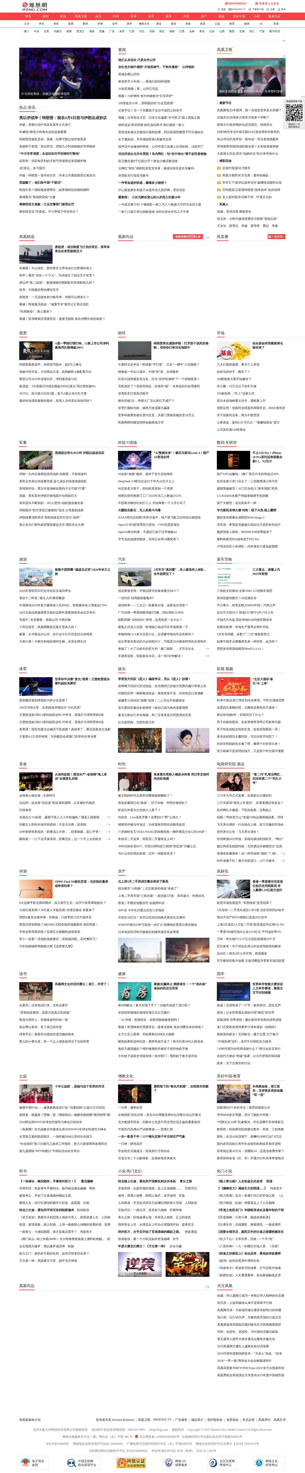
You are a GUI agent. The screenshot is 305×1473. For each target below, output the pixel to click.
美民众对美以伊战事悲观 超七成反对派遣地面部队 (53, 481)
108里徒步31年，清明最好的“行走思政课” (146, 103)
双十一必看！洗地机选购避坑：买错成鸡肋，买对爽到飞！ (58, 939)
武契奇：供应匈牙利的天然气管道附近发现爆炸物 (52, 160)
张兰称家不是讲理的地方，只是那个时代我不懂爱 (250, 751)
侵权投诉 (178, 1429)
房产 (204, 16)
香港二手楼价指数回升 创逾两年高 (141, 903)
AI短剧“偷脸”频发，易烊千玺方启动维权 (145, 474)
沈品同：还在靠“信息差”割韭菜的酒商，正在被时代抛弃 (57, 802)
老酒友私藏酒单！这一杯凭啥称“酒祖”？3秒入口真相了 (254, 853)
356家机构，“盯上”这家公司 (236, 393)
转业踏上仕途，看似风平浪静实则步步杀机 (147, 1181)
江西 (181, 31)
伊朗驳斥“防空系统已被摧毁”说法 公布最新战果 (51, 510)
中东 (36, 31)
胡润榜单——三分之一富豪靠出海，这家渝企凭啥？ (153, 605)
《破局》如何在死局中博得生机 (238, 1260)
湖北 (161, 31)
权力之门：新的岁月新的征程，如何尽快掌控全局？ (54, 1253)
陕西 (232, 31)
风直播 (222, 236)
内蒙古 (58, 31)
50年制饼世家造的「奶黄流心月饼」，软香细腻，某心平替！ (60, 831)
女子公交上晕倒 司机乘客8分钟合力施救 (146, 1034)
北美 (46, 31)
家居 (202, 23)
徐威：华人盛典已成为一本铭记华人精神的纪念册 (250, 1295)
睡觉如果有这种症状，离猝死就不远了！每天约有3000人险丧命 (160, 1041)
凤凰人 (223, 204)
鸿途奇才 (86, 1231)
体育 (151, 16)
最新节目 (225, 103)
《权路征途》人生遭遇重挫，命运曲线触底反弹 (249, 1275)
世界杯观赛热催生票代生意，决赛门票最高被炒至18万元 (156, 415)
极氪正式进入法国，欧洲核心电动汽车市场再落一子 (153, 627)
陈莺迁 (233, 225)
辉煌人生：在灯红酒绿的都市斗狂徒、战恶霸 (49, 1202)
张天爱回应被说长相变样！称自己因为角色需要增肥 (153, 707)
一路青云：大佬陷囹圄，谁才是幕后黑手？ (48, 1231)
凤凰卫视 (81, 16)
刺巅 (71, 1246)
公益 (217, 23)
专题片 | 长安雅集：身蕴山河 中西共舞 (45, 619)
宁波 (262, 31)
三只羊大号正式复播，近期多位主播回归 (244, 795)
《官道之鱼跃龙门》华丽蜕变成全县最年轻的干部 (250, 1210)
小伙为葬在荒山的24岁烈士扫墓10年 (156, 197)
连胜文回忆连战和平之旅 (235, 91)
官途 (182, 1195)
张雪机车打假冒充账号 (133, 175)
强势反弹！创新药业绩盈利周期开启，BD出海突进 (251, 408)
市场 (220, 333)
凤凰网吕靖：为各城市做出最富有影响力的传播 (249, 1310)
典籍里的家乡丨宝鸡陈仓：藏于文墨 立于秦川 (248, 1034)
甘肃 (242, 31)
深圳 (122, 31)
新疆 (69, 31)
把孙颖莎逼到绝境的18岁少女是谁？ (43, 700)
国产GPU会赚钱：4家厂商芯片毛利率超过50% (248, 474)
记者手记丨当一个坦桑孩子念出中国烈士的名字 (150, 110)
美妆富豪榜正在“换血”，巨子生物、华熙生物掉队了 (153, 802)
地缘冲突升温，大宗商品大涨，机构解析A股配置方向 (55, 371)
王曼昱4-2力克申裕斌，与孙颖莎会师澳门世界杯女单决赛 (57, 736)
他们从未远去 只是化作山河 (137, 60)
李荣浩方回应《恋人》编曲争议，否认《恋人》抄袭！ (154, 679)
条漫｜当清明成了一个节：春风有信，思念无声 (249, 1005)
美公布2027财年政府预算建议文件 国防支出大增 (51, 524)
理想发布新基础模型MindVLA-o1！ (240, 648)
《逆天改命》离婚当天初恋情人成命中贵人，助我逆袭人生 (58, 1217)
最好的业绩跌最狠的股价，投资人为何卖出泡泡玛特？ (55, 400)
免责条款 (232, 1419)
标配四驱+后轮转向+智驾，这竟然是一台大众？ (150, 619)
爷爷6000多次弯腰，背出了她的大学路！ (244, 1114)
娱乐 (98, 16)
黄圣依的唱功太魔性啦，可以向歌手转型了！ (247, 736)
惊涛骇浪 (83, 1210)
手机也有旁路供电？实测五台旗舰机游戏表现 (49, 931)
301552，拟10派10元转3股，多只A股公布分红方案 (53, 393)
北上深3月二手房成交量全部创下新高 (143, 881)
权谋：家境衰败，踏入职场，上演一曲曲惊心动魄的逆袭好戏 (60, 1224)
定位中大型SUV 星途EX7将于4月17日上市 (245, 612)
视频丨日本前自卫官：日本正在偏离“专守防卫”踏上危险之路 (159, 117)
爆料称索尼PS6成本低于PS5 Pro (238, 539)
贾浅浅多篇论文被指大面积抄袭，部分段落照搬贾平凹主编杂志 (161, 132)
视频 (221, 16)
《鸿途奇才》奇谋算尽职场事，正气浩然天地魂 (249, 1268)
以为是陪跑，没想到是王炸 (136, 722)
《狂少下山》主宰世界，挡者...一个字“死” (245, 1239)
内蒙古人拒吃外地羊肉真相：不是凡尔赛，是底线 (52, 824)
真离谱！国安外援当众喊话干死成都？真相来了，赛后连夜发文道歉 (65, 729)
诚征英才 (197, 1419)
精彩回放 (225, 160)
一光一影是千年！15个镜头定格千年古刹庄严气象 (151, 1136)
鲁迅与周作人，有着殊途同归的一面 (43, 1019)
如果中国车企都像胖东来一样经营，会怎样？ (247, 641)
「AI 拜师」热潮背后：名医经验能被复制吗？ (149, 1019)
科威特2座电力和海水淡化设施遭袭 (42, 132)
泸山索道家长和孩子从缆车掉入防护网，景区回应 (151, 190)
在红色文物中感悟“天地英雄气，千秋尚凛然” (148, 67)
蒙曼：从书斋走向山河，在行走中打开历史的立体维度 (55, 634)
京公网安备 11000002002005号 (159, 1436)
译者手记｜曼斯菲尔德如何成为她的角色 (46, 1034)
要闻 (122, 50)
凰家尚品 (274, 16)
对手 (176, 1239)
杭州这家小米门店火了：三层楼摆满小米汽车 (247, 481)
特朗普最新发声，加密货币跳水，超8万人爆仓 (50, 364)
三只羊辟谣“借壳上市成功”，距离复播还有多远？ (250, 802)
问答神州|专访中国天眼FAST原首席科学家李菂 (248, 132)
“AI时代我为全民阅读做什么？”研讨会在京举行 (249, 1048)
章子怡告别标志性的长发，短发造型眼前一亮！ (249, 729)
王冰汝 (221, 225)
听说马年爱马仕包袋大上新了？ (139, 810)
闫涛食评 (25, 810)
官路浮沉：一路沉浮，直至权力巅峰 (142, 1210)
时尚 (116, 16)
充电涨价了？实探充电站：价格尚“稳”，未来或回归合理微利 (159, 386)
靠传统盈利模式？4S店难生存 (237, 598)
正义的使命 (183, 1217)
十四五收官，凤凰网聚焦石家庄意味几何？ (48, 627)
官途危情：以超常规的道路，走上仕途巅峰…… (150, 1188)
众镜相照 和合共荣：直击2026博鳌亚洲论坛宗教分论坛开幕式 (159, 1114)
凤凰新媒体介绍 (30, 1419)
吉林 (192, 31)
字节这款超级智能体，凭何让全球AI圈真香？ (148, 539)
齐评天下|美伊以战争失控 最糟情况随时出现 (252, 182)
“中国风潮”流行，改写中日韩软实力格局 (244, 1041)
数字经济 (274, 31)
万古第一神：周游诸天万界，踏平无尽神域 (48, 1260)
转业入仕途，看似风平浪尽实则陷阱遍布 (46, 1210)
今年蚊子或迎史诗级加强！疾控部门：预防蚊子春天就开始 (157, 1056)
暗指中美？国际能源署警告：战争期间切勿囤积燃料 (54, 189)
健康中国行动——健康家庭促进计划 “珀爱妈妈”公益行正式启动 (62, 1107)
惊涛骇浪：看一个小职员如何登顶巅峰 (144, 1239)
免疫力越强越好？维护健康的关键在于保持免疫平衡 (153, 1048)
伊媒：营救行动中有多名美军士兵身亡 (45, 124)
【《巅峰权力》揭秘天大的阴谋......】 (242, 1188)
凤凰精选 (26, 236)
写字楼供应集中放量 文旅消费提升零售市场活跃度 (251, 960)
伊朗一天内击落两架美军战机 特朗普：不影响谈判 (53, 474)
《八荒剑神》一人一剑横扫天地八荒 (241, 1246)
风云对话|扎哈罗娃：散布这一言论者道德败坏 (248, 139)
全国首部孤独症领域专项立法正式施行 (144, 1012)
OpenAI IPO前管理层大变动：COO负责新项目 (149, 524)
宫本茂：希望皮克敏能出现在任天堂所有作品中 (249, 524)
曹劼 (266, 225)
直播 (26, 23)
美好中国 (239, 16)
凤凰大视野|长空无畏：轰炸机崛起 (245, 175)
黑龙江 (81, 31)
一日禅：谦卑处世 (130, 1107)
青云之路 (186, 1181)
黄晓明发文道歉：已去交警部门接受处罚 (46, 204)
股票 (70, 23)
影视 (220, 669)
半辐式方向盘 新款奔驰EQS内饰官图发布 (244, 619)
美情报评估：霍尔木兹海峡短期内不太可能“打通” (52, 488)
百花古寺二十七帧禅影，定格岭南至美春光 (147, 1158)
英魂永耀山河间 (129, 74)
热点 (23, 107)
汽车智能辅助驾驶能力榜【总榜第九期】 (46, 946)
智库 (56, 23)
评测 (100, 23)
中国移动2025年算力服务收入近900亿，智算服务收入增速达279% (63, 605)
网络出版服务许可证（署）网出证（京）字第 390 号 (97, 1436)
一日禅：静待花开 (130, 1143)
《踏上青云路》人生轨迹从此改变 (240, 1181)
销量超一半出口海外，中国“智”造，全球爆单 (148, 371)
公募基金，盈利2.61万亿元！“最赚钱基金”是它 (248, 422)
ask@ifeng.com (158, 1429)
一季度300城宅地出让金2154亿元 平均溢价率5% (249, 931)
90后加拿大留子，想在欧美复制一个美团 (145, 488)
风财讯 (222, 871)
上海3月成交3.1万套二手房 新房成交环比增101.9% (250, 924)
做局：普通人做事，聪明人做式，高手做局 (147, 1195)
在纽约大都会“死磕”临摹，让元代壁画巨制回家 (248, 1056)
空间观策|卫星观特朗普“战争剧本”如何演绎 (251, 189)
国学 (129, 23)
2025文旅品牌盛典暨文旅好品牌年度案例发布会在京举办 (57, 612)
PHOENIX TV (239, 9)
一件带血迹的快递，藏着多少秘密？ (142, 182)
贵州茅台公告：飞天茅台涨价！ (238, 831)
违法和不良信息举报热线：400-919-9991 (118, 1429)
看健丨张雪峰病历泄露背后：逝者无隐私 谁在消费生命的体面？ (62, 318)
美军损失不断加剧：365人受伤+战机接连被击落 (51, 503)
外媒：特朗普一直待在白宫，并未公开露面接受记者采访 (57, 175)
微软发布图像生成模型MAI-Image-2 (240, 517)
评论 (41, 23)
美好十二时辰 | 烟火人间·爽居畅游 (42, 598)
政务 (169, 16)
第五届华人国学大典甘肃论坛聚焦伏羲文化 (246, 1339)
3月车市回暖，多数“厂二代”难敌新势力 (243, 634)
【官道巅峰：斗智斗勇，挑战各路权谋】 (244, 1217)
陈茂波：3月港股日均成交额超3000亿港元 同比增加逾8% (57, 386)
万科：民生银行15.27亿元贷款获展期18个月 (246, 939)
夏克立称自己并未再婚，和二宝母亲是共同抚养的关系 (154, 715)
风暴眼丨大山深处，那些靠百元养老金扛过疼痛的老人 (55, 268)
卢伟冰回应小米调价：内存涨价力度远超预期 (247, 546)
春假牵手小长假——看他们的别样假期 (144, 81)
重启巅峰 (87, 1181)
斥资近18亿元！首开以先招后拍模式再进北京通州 (151, 917)
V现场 (132, 442)
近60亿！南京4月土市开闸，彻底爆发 (242, 953)
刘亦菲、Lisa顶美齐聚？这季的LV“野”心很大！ (150, 817)
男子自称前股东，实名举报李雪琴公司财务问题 (249, 722)
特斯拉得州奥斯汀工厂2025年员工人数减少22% (149, 495)
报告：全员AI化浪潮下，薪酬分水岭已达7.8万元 (249, 1136)
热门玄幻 (134, 1171)
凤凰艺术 (280, 1419)
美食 (188, 23)
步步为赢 (176, 1246)
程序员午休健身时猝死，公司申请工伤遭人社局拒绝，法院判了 (161, 146)
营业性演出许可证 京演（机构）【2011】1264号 (184, 1450)
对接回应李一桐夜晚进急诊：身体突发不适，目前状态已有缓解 (160, 693)
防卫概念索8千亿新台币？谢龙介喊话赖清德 (148, 161)
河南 (152, 31)
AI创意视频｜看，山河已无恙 (138, 88)
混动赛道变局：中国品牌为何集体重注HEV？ (148, 590)
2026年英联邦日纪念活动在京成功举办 (45, 590)
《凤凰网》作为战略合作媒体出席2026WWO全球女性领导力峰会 (62, 1129)
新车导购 (224, 559)
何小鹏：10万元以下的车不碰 (236, 386)
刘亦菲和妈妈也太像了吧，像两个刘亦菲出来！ (249, 743)
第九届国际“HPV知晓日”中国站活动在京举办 (49, 1151)
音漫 (276, 23)
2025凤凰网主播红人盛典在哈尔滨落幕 (243, 1346)
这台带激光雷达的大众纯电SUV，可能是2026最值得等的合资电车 (162, 641)
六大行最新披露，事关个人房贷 (238, 364)
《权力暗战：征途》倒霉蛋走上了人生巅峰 (246, 1202)
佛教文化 (144, 23)
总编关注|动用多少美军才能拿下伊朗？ (243, 117)
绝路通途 (191, 1231)
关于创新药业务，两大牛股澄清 (238, 415)
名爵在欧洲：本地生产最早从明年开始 (243, 627)
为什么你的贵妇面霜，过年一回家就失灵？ (147, 853)
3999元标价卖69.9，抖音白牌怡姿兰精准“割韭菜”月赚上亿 (157, 846)
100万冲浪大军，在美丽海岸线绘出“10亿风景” (50, 707)
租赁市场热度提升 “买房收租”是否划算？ (244, 902)
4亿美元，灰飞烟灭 (32, 168)
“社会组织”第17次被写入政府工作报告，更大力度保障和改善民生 (63, 1143)
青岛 (202, 31)
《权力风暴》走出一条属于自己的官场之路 (246, 1195)
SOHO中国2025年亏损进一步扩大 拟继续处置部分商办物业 (157, 924)
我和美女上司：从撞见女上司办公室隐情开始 (148, 1224)
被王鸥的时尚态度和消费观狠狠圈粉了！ (145, 795)
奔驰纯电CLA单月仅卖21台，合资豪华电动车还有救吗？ (156, 634)
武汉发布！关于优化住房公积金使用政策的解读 (249, 946)
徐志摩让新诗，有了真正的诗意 (40, 1027)
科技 (63, 16)
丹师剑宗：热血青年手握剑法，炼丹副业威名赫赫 (52, 1188)
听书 (23, 1171)
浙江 (252, 31)
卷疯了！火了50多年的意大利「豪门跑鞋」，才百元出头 (156, 648)
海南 (91, 31)
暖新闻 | (123, 197)
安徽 (102, 31)
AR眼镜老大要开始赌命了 (234, 379)
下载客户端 (258, 9)
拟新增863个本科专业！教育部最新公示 (243, 1107)
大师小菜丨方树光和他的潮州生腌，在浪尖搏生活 (52, 641)
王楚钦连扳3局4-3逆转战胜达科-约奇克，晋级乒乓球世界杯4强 (61, 714)
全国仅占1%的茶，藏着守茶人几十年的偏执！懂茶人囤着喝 (59, 817)
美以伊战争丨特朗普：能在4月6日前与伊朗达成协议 (63, 118)
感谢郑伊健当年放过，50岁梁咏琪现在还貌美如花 (151, 824)
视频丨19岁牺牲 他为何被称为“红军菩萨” (145, 96)
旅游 (173, 23)
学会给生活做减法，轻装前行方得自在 (144, 1151)
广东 (112, 31)
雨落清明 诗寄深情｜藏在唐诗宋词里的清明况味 (249, 1019)
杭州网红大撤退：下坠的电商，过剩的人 (244, 810)
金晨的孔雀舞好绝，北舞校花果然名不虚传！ (247, 707)
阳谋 (269, 1181)
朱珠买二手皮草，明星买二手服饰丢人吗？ (147, 839)
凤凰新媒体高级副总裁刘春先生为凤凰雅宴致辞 (249, 1324)
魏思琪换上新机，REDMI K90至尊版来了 (244, 532)
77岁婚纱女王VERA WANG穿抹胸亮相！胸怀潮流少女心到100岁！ (163, 831)
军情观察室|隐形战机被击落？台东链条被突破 (248, 146)
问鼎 (86, 1202)
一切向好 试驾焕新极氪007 (136, 598)
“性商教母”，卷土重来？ (35, 311)
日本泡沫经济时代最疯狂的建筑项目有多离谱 (148, 932)
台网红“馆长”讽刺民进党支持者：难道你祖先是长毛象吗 (156, 168)
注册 (272, 9)
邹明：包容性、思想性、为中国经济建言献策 (247, 1331)
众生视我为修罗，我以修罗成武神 (42, 1246)
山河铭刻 (188, 67)
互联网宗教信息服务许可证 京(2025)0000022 (118, 1450)
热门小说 (224, 1171)
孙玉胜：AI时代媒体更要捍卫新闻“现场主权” (247, 218)
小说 (257, 16)
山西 (222, 31)
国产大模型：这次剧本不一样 (236, 503)
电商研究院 (226, 764)
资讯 (28, 16)
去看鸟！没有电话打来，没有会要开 (43, 1005)
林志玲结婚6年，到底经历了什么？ (240, 714)
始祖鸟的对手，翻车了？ (233, 371)
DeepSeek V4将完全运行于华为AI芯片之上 (146, 481)
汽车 (186, 16)
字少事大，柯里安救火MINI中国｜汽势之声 (246, 605)
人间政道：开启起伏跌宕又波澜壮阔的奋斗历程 (150, 1202)
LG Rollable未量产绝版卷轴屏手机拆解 (242, 495)
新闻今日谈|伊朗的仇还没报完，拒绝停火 (244, 124)
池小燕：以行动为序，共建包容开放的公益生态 (249, 1317)
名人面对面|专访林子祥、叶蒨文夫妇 (247, 197)
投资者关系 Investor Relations (115, 1419)
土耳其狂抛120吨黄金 (231, 429)
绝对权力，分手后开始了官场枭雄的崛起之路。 (150, 1231)
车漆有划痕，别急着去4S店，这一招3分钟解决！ (151, 656)
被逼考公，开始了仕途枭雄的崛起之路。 (46, 1195)
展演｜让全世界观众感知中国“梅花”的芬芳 (245, 1012)
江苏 (132, 31)
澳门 (26, 31)
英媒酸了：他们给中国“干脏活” (40, 182)
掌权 (92, 1188)
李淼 (244, 225)
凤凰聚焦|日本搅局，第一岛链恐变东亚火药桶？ (249, 110)
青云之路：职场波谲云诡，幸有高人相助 (145, 1217)
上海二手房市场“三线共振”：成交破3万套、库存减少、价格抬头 (161, 895)
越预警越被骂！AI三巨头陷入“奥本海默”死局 (247, 488)
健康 (246, 23)
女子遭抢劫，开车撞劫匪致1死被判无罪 (145, 139)
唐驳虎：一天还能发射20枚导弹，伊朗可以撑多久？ (54, 297)
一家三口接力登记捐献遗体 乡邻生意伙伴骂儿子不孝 (153, 211)
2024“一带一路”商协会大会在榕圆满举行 (244, 1360)
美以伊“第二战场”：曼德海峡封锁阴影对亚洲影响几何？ (57, 282)
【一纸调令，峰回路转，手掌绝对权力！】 (48, 1181)
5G (261, 23)
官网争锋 (176, 1210)
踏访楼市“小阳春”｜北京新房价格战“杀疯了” (148, 888)
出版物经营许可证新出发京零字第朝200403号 (212, 1436)
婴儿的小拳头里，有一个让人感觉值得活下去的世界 (54, 1041)
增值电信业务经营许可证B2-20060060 (98, 1443)
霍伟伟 (255, 225)
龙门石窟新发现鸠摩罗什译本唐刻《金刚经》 (247, 1027)
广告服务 (181, 1419)
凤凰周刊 (264, 1419)
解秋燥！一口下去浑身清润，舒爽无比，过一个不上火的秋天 (60, 839)
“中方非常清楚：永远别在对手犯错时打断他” (49, 153)
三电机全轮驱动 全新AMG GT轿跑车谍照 (244, 590)
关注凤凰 (224, 1286)
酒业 (158, 23)
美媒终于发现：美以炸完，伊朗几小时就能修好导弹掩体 (57, 146)
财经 (46, 16)
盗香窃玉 (188, 1224)
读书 (114, 23)
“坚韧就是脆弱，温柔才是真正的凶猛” (45, 1012)
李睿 (275, 225)
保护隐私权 (215, 1419)
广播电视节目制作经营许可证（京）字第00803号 (159, 1443)
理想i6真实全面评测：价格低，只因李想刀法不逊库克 (55, 917)
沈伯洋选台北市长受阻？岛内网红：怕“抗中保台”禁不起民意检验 (162, 153)
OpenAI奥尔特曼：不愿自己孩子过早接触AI (147, 532)
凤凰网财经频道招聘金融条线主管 (141, 422)
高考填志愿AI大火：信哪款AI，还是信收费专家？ (250, 1151)
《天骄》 (274, 1246)
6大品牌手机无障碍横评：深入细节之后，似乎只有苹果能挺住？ (62, 902)
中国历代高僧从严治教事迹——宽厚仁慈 (145, 1129)
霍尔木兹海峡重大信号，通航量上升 (241, 400)
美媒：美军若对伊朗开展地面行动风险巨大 (48, 495)
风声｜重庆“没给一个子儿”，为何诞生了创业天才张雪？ (57, 275)
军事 (134, 16)
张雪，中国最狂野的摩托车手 (39, 289)
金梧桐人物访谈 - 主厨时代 (37, 795)
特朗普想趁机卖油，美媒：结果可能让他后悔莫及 (52, 139)
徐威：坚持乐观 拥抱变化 (234, 211)
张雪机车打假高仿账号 (133, 393)
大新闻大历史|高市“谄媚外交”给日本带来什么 (247, 153)
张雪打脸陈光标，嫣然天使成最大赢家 (144, 408)
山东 (212, 31)
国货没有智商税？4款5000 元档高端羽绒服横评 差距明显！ (58, 924)
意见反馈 (248, 1419)
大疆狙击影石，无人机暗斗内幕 (139, 510)
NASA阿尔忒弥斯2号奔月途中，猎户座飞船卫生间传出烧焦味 (159, 517)
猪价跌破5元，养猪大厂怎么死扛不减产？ (146, 400)
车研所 (231, 442)
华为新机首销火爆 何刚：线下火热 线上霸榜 (246, 510)
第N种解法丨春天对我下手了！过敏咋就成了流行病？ (154, 1005)
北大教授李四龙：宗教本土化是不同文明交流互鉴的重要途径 (159, 1122)
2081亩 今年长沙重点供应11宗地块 (141, 910)
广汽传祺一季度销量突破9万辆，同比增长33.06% (151, 612)
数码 (85, 23)
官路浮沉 (191, 1188)
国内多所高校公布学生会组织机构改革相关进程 (249, 1143)
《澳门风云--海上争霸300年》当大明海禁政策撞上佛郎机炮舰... (61, 1239)
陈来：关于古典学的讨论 (233, 1063)
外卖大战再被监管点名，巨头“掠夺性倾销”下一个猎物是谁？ (159, 379)
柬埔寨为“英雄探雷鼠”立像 (37, 197)
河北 (142, 31)
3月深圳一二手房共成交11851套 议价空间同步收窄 (250, 910)
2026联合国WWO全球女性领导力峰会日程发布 (50, 1122)
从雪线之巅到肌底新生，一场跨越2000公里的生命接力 (55, 1136)
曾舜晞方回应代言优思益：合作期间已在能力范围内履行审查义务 (162, 686)
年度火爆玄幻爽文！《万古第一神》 (142, 1246)
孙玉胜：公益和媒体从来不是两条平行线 (244, 1302)
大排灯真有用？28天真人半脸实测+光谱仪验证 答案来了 (57, 910)
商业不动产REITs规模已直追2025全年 (242, 917)
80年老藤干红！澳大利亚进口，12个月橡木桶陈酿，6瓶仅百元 (259, 860)
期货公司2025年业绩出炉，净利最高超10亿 (48, 379)
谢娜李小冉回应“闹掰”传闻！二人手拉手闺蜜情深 (151, 700)
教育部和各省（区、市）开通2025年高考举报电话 (250, 1158)
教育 (232, 23)
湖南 (172, 31)
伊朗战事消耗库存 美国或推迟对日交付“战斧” (50, 517)
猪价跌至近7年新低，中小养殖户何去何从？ (49, 211)
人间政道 (191, 1202)
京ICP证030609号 (57, 1443)
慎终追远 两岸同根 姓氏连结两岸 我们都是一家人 (151, 124)
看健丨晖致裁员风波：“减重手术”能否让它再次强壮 (54, 304)
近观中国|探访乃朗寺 (236, 168)
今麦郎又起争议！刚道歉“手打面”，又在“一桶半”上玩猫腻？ (159, 364)
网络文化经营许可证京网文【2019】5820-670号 (227, 1443)
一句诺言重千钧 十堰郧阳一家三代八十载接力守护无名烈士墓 (159, 204)
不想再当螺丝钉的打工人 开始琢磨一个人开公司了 (152, 503)
